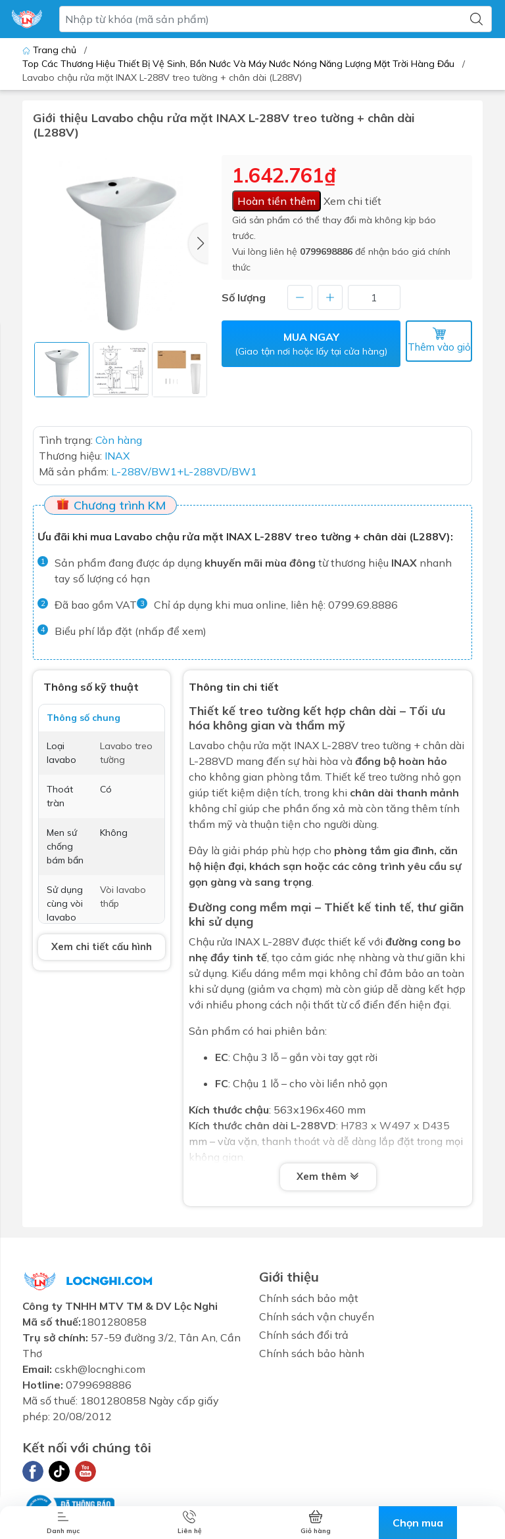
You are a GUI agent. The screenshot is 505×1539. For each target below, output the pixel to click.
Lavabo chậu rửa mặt (240, 743)
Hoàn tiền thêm (276, 200)
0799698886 (326, 251)
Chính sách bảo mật (308, 1296)
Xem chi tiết (352, 200)
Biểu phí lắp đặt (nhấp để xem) (130, 629)
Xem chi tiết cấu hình (101, 945)
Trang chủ (50, 50)
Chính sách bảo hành (311, 1351)
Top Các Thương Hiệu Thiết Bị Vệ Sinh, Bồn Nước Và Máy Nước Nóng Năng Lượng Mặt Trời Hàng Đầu (238, 64)
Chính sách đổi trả (304, 1333)
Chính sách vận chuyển (316, 1315)
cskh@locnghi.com (100, 1367)
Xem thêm (328, 1175)
